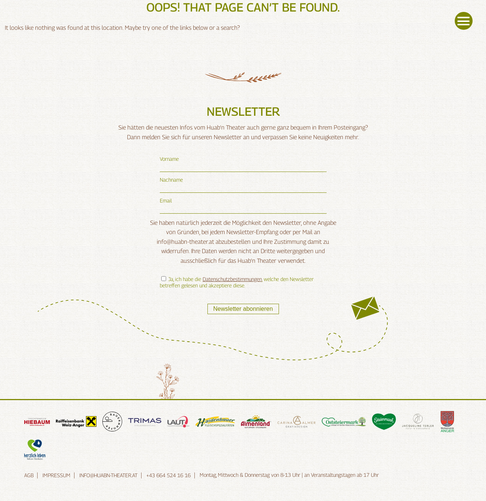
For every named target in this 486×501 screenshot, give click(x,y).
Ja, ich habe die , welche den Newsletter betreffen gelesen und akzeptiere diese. (237, 282)
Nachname (171, 179)
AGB (29, 475)
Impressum (56, 475)
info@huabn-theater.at (108, 475)
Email (166, 200)
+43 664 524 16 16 (168, 475)
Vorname (169, 159)
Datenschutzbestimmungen (232, 279)
